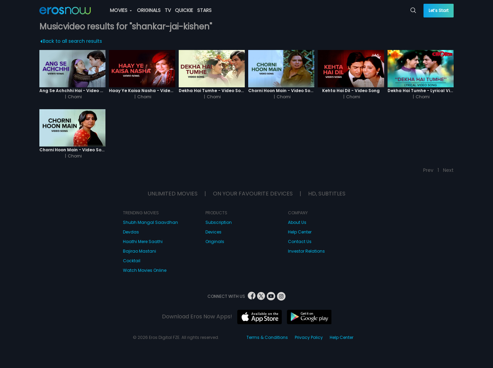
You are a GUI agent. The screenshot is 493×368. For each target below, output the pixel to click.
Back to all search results (71, 41)
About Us (297, 222)
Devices (213, 232)
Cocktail (131, 261)
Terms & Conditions (267, 337)
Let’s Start (438, 10)
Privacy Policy (309, 337)
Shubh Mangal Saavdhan (150, 222)
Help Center (300, 232)
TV (168, 10)
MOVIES (121, 10)
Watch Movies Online (144, 270)
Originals (214, 241)
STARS (204, 10)
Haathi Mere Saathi (143, 241)
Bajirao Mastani (139, 251)
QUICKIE (184, 10)
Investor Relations (306, 251)
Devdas (131, 232)
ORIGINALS (149, 10)
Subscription (218, 222)
